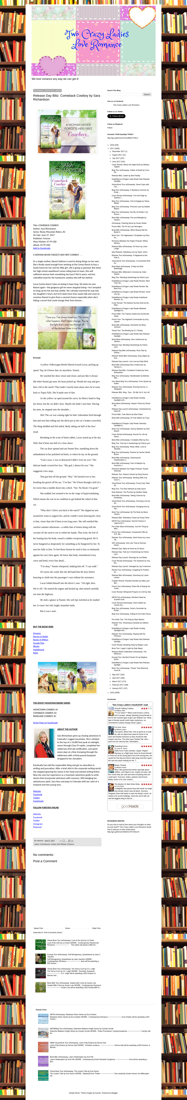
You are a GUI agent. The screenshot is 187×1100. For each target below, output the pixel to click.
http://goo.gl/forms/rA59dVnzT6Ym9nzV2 (123, 832)
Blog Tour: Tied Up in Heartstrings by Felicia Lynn (131, 443)
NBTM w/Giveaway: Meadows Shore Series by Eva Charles (73, 1014)
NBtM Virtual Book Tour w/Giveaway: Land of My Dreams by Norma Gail (78, 1043)
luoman (98, 1093)
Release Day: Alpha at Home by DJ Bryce (128, 549)
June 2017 (116, 162)
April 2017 (116, 678)
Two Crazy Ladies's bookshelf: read (130, 705)
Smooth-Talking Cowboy (124, 708)
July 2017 (116, 158)
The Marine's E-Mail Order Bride (127, 784)
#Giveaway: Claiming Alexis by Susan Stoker (129, 223)
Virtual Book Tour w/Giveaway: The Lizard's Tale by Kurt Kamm (74, 1071)
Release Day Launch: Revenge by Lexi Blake (129, 557)
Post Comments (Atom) (53, 933)
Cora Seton (120, 786)
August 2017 (117, 155)
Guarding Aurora (121, 746)
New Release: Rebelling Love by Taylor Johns (129, 252)
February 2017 (118, 685)
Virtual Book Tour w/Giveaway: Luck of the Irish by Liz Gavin (70, 940)
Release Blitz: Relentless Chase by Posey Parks (130, 518)
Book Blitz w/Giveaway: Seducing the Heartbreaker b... (126, 459)
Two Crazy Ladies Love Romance (126, 105)
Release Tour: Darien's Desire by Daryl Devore (130, 474)
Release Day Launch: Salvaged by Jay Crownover (131, 566)
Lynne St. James (121, 748)
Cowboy (53, 844)
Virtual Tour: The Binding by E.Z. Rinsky (127, 331)
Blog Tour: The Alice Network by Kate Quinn (129, 489)
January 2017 (117, 688)
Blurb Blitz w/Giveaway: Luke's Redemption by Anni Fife (71, 1057)
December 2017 (118, 151)
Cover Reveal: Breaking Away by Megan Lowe (130, 645)
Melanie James (121, 729)
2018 (112, 145)
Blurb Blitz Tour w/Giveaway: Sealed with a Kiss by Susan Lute (71, 983)
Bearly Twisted (120, 765)
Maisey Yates (120, 710)
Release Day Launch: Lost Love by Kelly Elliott (130, 361)
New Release (61, 844)
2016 (112, 693)
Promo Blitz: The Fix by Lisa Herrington (127, 227)
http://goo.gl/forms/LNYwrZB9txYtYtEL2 (122, 138)
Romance (70, 844)
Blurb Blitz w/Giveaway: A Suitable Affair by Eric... (131, 440)
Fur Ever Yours (120, 727)
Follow (109, 128)
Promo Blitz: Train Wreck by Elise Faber (127, 414)
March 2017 (117, 681)
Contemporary (45, 844)
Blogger (115, 1093)
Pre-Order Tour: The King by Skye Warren (128, 619)
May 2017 (116, 675)
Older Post (96, 928)
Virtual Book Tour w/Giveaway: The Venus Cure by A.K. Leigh (71, 969)
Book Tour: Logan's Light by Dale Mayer (127, 648)
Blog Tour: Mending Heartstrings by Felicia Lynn (130, 277)
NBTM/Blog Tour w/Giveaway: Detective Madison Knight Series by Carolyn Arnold (81, 1029)
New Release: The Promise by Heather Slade (129, 492)
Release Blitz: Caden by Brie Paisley (126, 176)
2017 (112, 148)
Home (67, 928)
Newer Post (38, 928)
